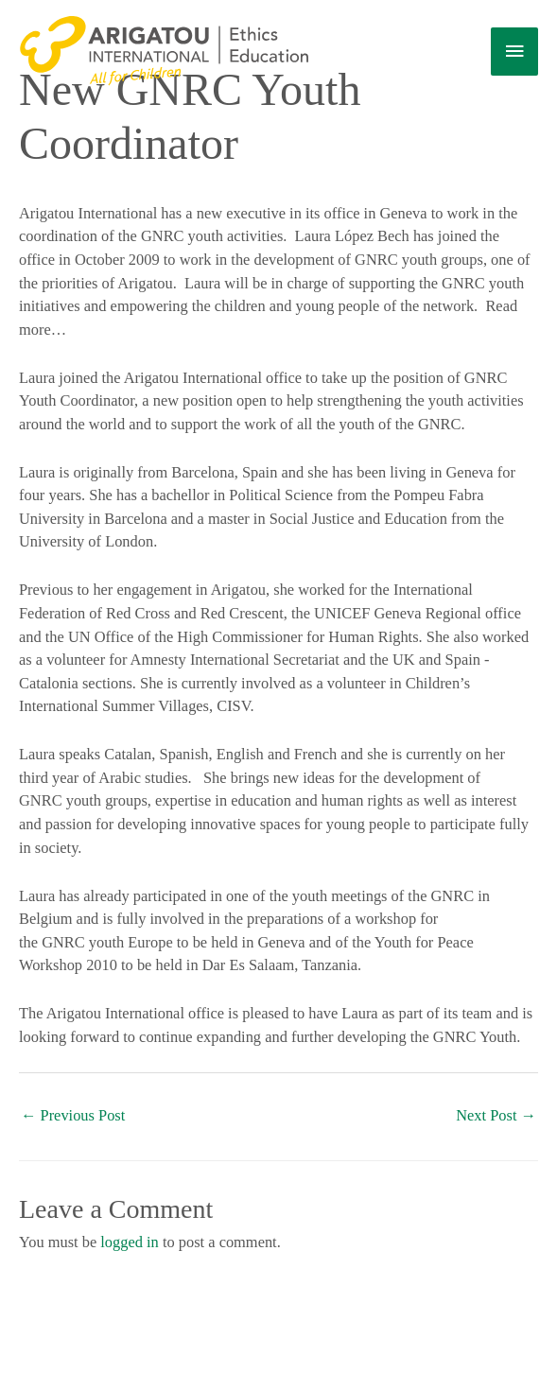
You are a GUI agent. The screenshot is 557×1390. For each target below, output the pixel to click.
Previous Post (73, 1115)
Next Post (496, 1115)
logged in (129, 1242)
